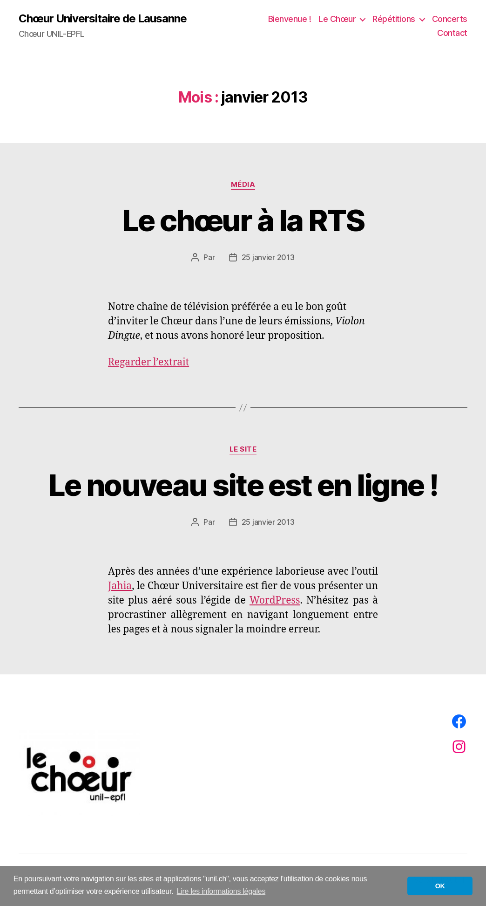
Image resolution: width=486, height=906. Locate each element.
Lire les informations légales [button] (221, 891)
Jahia (120, 586)
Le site (243, 449)
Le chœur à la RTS (243, 220)
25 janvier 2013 (268, 257)
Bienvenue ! (289, 19)
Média (243, 184)
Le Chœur (337, 19)
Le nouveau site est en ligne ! (243, 485)
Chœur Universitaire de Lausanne (103, 18)
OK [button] (440, 886)
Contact (452, 33)
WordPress (275, 600)
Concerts (449, 19)
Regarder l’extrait (148, 362)
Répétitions (393, 19)
